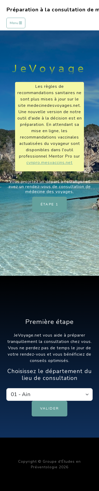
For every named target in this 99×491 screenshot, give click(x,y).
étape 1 (50, 204)
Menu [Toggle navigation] (16, 23)
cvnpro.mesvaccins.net (49, 163)
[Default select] (49, 394)
